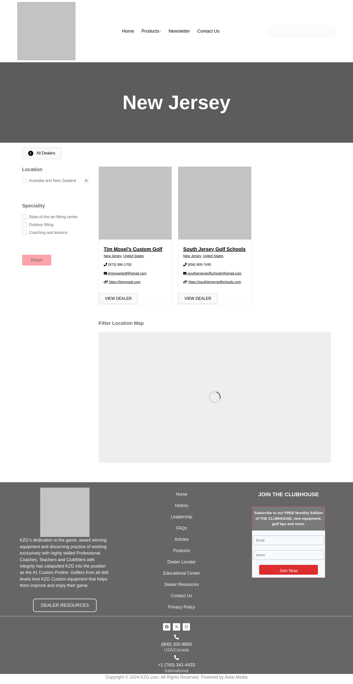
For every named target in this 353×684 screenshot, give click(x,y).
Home (128, 31)
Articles (182, 539)
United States (133, 256)
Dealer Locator (181, 561)
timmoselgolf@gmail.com (125, 273)
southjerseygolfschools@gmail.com (212, 273)
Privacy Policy (181, 607)
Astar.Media (236, 677)
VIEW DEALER (118, 298)
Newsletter (179, 31)
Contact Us (208, 31)
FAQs (181, 528)
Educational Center (181, 573)
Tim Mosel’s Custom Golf (133, 249)
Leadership (181, 516)
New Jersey (112, 256)
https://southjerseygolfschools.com (212, 282)
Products (151, 31)
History (181, 505)
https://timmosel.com (122, 282)
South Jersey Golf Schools (214, 249)
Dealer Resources (181, 584)
